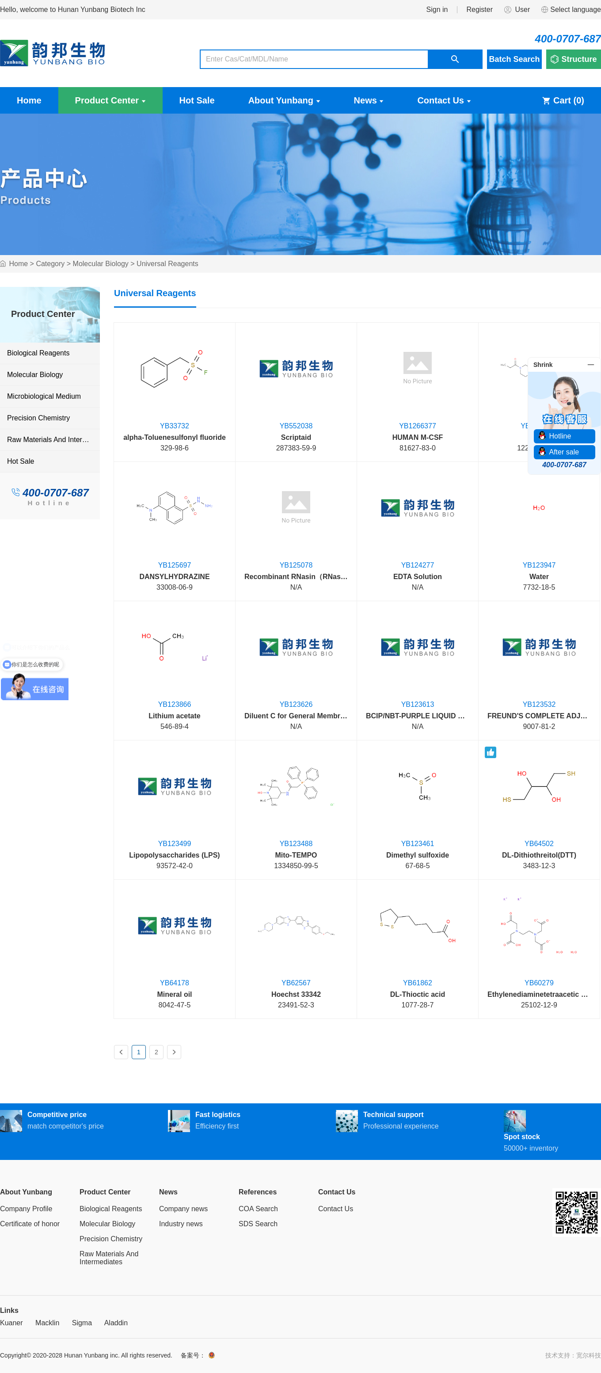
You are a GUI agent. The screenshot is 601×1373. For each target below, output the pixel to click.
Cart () (563, 100)
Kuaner (11, 1323)
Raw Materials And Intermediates (53, 439)
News (369, 100)
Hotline (49, 503)
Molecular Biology (101, 263)
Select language (570, 9)
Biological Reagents (38, 353)
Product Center (110, 100)
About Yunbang (284, 100)
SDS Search (258, 1224)
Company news (183, 1209)
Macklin (47, 1323)
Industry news (181, 1224)
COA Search (258, 1209)
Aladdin (116, 1323)
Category (50, 263)
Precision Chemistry (38, 418)
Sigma (82, 1323)
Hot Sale (197, 100)
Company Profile (26, 1209)
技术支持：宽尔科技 (573, 1355)
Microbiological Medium (44, 396)
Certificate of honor (30, 1224)
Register (479, 9)
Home (29, 100)
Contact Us (444, 100)
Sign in (437, 9)
